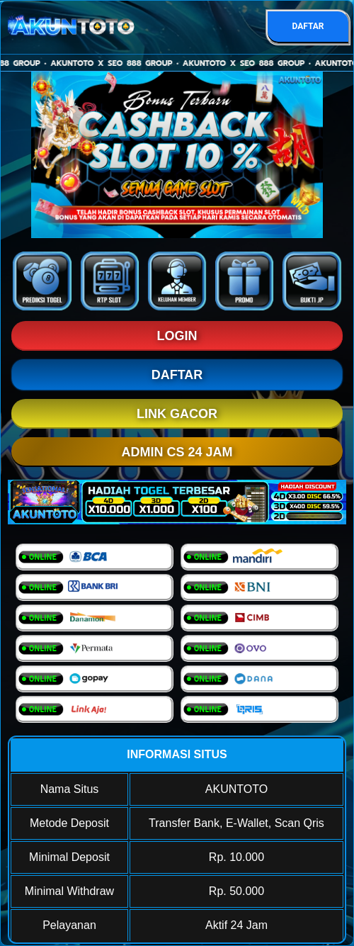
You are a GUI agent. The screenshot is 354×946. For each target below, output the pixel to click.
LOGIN (177, 336)
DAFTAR (308, 26)
